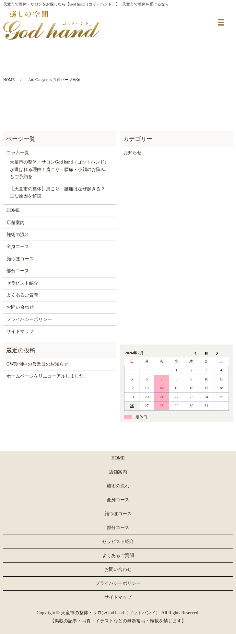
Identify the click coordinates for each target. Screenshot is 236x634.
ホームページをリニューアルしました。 (47, 376)
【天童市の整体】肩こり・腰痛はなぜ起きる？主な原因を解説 (57, 192)
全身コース (17, 246)
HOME (9, 79)
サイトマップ (20, 331)
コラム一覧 (17, 152)
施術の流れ (17, 234)
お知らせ (133, 152)
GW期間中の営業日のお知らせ (37, 364)
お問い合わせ (20, 307)
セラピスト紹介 (22, 283)
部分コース (17, 270)
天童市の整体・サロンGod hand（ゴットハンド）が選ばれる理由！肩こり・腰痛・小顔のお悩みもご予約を (59, 169)
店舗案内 (15, 222)
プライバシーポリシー (29, 319)
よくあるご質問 (22, 295)
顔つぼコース (20, 258)
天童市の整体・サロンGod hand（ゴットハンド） (110, 612)
